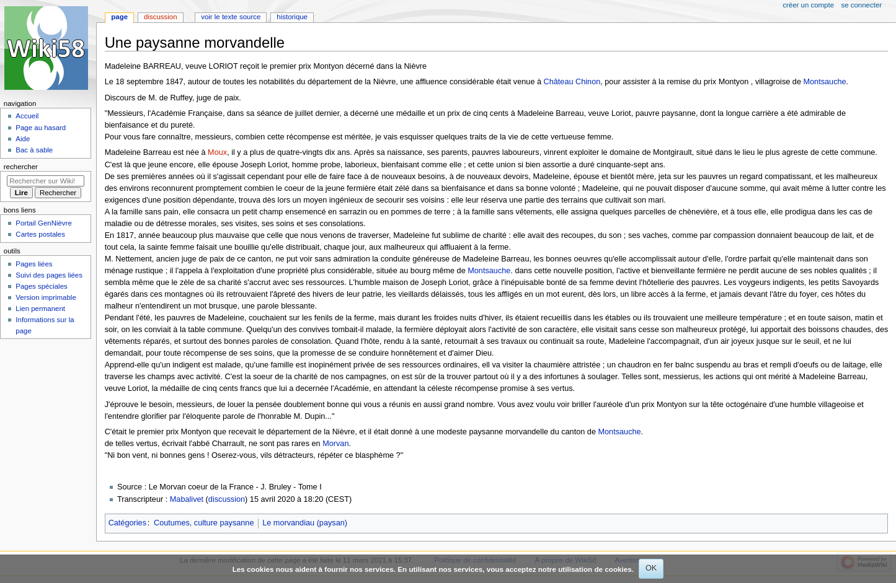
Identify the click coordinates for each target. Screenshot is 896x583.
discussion (226, 499)
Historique (292, 16)
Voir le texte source (230, 16)
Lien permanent (40, 308)
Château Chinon (572, 81)
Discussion (160, 16)
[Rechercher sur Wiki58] (45, 180)
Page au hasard (41, 127)
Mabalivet (186, 499)
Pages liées (34, 264)
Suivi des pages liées (49, 275)
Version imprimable (46, 297)
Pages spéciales (41, 286)
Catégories (127, 523)
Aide (23, 138)
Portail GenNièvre (43, 223)
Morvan (335, 443)
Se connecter (861, 5)
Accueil (27, 116)
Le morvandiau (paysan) (304, 523)
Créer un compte (808, 5)
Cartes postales (40, 234)
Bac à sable (34, 150)
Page (119, 16)
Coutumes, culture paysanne (204, 523)
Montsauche (824, 81)
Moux (217, 152)
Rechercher (21, 166)
